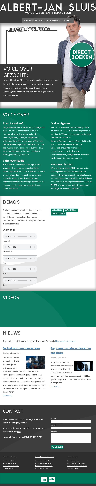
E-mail (53, 426)
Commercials (71, 210)
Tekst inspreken (72, 470)
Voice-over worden (41, 470)
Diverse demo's (58, 214)
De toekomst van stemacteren (21, 348)
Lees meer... (8, 395)
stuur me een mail (67, 185)
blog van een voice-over (65, 341)
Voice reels (57, 210)
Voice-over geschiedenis (43, 463)
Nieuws (56, 20)
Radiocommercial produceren (77, 468)
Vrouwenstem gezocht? (11, 468)
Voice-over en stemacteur (44, 465)
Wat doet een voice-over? (44, 468)
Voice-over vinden (73, 463)
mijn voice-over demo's (71, 158)
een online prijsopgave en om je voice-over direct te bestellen (70, 172)
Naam (53, 419)
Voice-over (28, 20)
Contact (69, 20)
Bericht (54, 432)
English (5, 470)
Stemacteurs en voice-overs (44, 459)
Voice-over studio (9, 463)
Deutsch (11, 470)
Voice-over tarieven (9, 465)
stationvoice (60, 145)
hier (26, 420)
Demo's (43, 20)
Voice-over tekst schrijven (76, 465)
